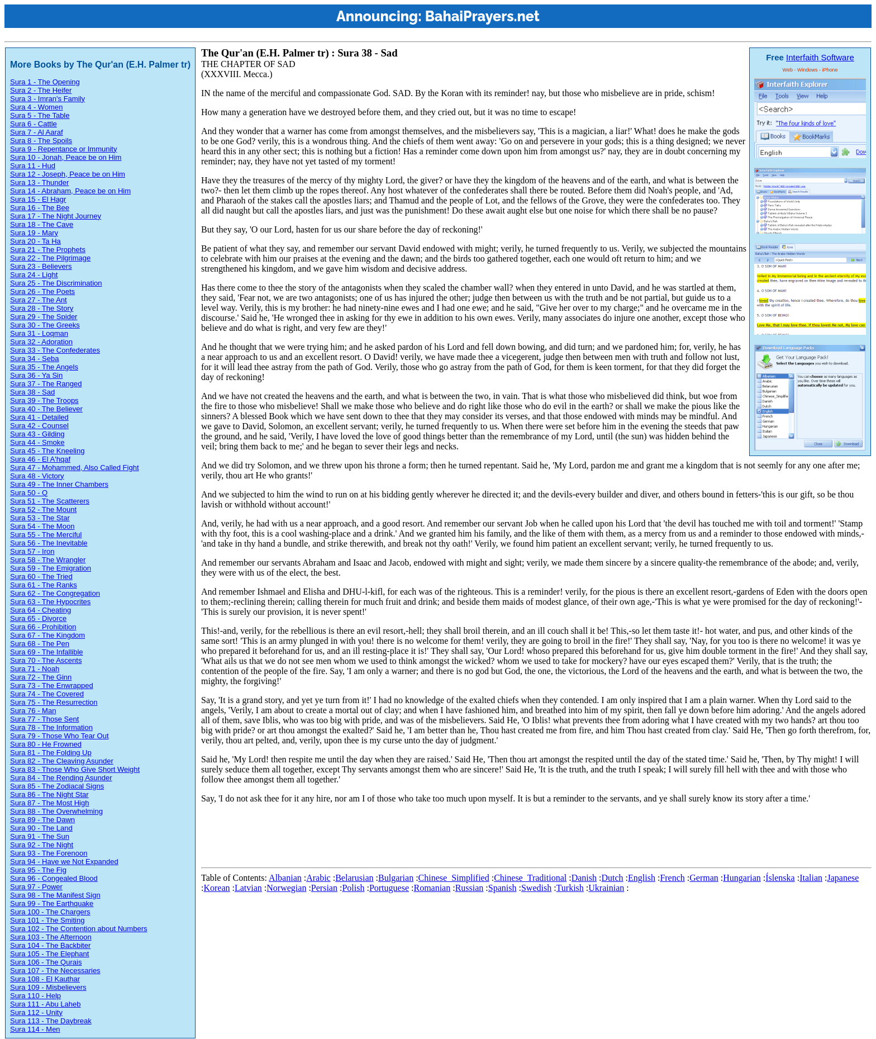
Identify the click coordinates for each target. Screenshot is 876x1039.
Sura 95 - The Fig (38, 870)
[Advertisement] (404, 838)
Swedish (536, 888)
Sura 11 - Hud (32, 166)
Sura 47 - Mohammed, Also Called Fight (74, 467)
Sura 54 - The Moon (42, 526)
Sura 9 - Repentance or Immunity (63, 149)
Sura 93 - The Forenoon (49, 853)
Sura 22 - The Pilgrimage (50, 258)
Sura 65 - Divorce (38, 618)
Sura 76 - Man (33, 710)
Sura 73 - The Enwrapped (51, 685)
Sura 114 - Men (35, 1029)
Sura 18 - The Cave (41, 224)
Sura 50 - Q (28, 492)
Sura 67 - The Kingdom (47, 635)
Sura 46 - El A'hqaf (40, 459)
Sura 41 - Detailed (39, 417)
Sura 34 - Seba (34, 358)
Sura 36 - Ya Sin (36, 375)
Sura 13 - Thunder (39, 182)
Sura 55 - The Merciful (46, 534)
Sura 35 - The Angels (44, 367)
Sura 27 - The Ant (38, 300)
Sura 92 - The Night (41, 845)
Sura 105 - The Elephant (49, 954)
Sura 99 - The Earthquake (51, 903)
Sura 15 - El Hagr (38, 199)
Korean (216, 888)
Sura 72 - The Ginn (41, 677)
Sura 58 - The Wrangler (47, 560)
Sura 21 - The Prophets (47, 249)
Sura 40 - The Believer (46, 409)
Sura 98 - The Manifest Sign (55, 895)
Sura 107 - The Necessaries (55, 970)
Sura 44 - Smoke (37, 442)
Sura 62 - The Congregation (55, 593)
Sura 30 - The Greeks (45, 325)
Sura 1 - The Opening (45, 82)
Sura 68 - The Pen (39, 643)
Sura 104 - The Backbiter (50, 945)
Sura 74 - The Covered (47, 694)
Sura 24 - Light (34, 275)
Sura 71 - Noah (34, 669)
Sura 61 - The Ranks (43, 585)
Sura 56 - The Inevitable (49, 543)
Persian (324, 888)
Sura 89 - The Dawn (42, 819)
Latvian (248, 888)
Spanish (502, 888)
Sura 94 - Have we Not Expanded (64, 861)
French (672, 878)
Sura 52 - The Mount (43, 509)
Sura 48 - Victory (37, 476)
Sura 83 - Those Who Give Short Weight (75, 769)
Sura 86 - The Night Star (49, 794)
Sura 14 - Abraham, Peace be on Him (70, 191)
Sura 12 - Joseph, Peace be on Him (67, 174)
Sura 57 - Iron (32, 551)
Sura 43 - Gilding (37, 434)
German (703, 878)
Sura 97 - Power (36, 887)
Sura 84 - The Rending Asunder (61, 778)
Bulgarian (395, 878)
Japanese (843, 878)
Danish (584, 878)
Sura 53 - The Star (40, 518)
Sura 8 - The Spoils (41, 140)
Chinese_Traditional (530, 878)
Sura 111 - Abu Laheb (45, 1004)
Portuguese (389, 888)
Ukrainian (606, 888)
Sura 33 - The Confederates (55, 350)
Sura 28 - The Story (41, 308)
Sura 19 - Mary (34, 233)
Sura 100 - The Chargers (50, 912)
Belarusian (354, 878)
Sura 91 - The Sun (39, 836)
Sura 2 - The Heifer (41, 90)
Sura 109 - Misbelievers (48, 987)
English (641, 878)
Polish (353, 888)
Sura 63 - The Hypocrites (50, 601)
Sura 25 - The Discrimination (56, 283)
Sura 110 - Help (35, 995)
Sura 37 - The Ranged (46, 383)
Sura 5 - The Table (39, 115)
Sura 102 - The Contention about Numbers (78, 928)
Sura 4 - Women (36, 107)
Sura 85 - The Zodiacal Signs (57, 786)
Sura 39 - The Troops (44, 400)
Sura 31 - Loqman (39, 333)
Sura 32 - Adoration (41, 342)
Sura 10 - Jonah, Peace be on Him (65, 157)
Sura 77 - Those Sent (44, 719)
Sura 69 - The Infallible (46, 652)
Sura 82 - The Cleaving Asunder (61, 761)
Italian (810, 878)
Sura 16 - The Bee (39, 207)
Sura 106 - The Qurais (46, 962)
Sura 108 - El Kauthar (45, 979)
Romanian (431, 888)
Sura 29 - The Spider (43, 316)
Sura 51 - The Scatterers (49, 501)
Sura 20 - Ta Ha (35, 241)
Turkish (570, 888)
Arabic (318, 878)
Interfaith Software (820, 57)
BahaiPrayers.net (482, 16)
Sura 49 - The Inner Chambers (59, 484)
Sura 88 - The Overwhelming (56, 811)
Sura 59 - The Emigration (50, 568)
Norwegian (286, 888)
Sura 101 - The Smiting (47, 920)
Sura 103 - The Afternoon (51, 937)
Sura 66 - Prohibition (43, 627)
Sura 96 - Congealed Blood (54, 878)
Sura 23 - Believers (41, 266)
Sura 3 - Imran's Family (47, 98)
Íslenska (779, 878)
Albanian (285, 878)
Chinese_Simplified (453, 878)
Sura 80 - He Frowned (46, 744)
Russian (469, 888)
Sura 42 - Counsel (39, 425)
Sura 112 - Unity (36, 1012)
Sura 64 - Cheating (40, 610)
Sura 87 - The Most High (49, 803)
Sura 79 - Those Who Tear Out (59, 736)
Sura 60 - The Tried (41, 576)
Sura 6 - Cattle (33, 124)
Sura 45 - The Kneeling (47, 451)
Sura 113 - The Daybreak (51, 1021)
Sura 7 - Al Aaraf (36, 132)
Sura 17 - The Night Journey (55, 216)
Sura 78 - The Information (51, 727)
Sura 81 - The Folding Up (51, 752)
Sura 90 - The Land (41, 828)
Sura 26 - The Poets (42, 291)
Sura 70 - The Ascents (46, 660)
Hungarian (742, 878)
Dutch (612, 878)
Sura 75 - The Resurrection (54, 702)
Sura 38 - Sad (32, 392)
